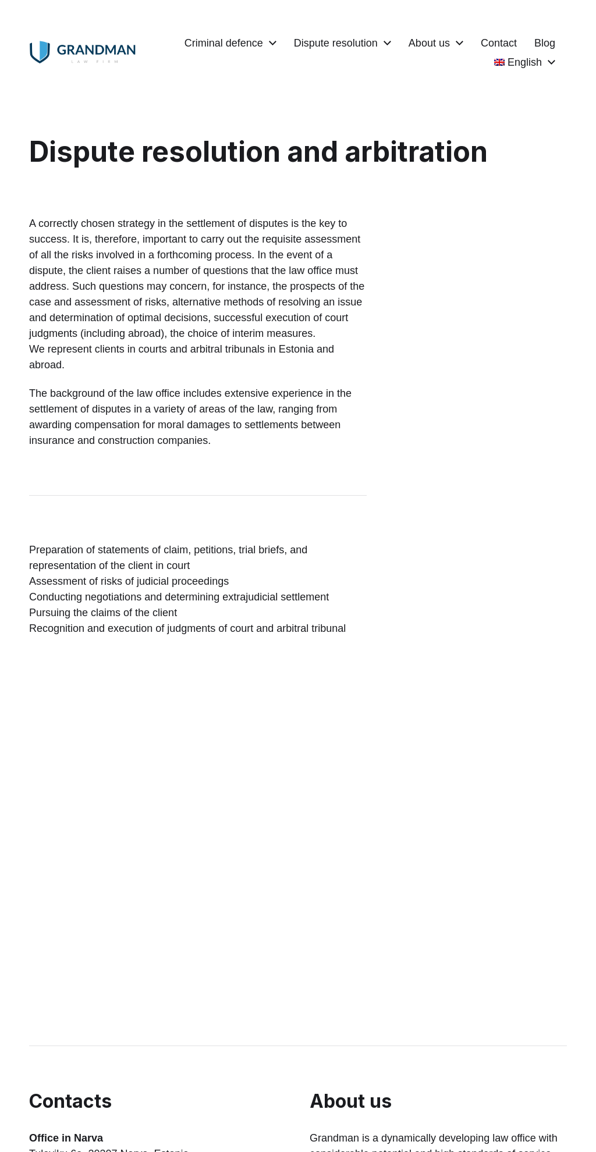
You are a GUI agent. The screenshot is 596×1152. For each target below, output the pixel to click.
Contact (537, 43)
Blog (466, 62)
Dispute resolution (374, 43)
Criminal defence (262, 43)
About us (467, 43)
